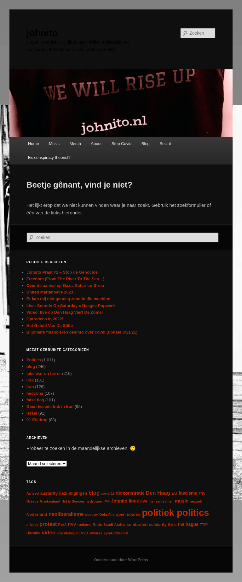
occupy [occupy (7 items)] (91, 514)
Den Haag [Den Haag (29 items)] (158, 493)
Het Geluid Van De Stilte (49, 325)
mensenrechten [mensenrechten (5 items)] (161, 501)
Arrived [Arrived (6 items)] (32, 493)
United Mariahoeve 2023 (49, 292)
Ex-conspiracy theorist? (49, 157)
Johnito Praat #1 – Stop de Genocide (62, 272)
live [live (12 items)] (143, 501)
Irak (30, 380)
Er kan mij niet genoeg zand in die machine (68, 298)
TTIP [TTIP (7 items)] (204, 524)
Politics (33, 360)
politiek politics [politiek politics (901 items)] (175, 512)
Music (54, 143)
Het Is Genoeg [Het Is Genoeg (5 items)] (72, 501)
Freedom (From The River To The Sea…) (65, 278)
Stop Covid (122, 143)
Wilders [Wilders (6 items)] (95, 533)
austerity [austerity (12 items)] (49, 493)
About (96, 143)
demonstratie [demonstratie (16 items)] (130, 493)
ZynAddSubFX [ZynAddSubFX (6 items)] (116, 533)
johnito (42, 33)
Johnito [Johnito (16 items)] (119, 500)
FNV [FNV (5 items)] (202, 493)
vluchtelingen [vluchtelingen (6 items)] (68, 533)
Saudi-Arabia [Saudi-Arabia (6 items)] (114, 525)
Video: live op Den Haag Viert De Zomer (64, 312)
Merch (75, 143)
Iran (30, 386)
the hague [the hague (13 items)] (188, 524)
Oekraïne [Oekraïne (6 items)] (106, 514)
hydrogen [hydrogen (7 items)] (93, 501)
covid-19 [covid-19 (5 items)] (107, 493)
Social (164, 143)
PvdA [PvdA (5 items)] (62, 525)
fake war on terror (43, 373)
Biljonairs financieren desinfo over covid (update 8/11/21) (82, 332)
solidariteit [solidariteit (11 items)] (137, 524)
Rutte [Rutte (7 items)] (97, 524)
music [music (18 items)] (181, 500)
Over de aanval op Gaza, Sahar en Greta (65, 285)
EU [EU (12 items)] (174, 493)
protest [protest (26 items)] (48, 524)
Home (33, 143)
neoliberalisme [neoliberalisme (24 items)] (66, 514)
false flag (35, 400)
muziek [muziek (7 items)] (196, 501)
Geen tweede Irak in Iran (50, 406)
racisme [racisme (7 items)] (84, 524)
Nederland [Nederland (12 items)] (36, 514)
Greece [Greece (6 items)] (32, 501)
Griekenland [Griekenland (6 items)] (50, 501)
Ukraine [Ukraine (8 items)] (33, 533)
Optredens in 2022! (44, 319)
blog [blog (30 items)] (94, 493)
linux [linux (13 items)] (134, 500)
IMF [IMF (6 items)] (107, 501)
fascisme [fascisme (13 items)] (188, 493)
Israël (31, 413)
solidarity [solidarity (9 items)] (158, 524)
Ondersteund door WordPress (121, 560)
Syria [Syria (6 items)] (172, 525)
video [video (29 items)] (48, 533)
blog (30, 366)
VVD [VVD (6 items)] (84, 533)
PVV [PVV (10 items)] (72, 524)
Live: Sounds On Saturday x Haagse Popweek (71, 305)
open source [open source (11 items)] (128, 514)
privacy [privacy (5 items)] (32, 525)
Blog (145, 143)
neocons (34, 393)
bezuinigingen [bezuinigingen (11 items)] (73, 493)
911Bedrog (37, 419)
